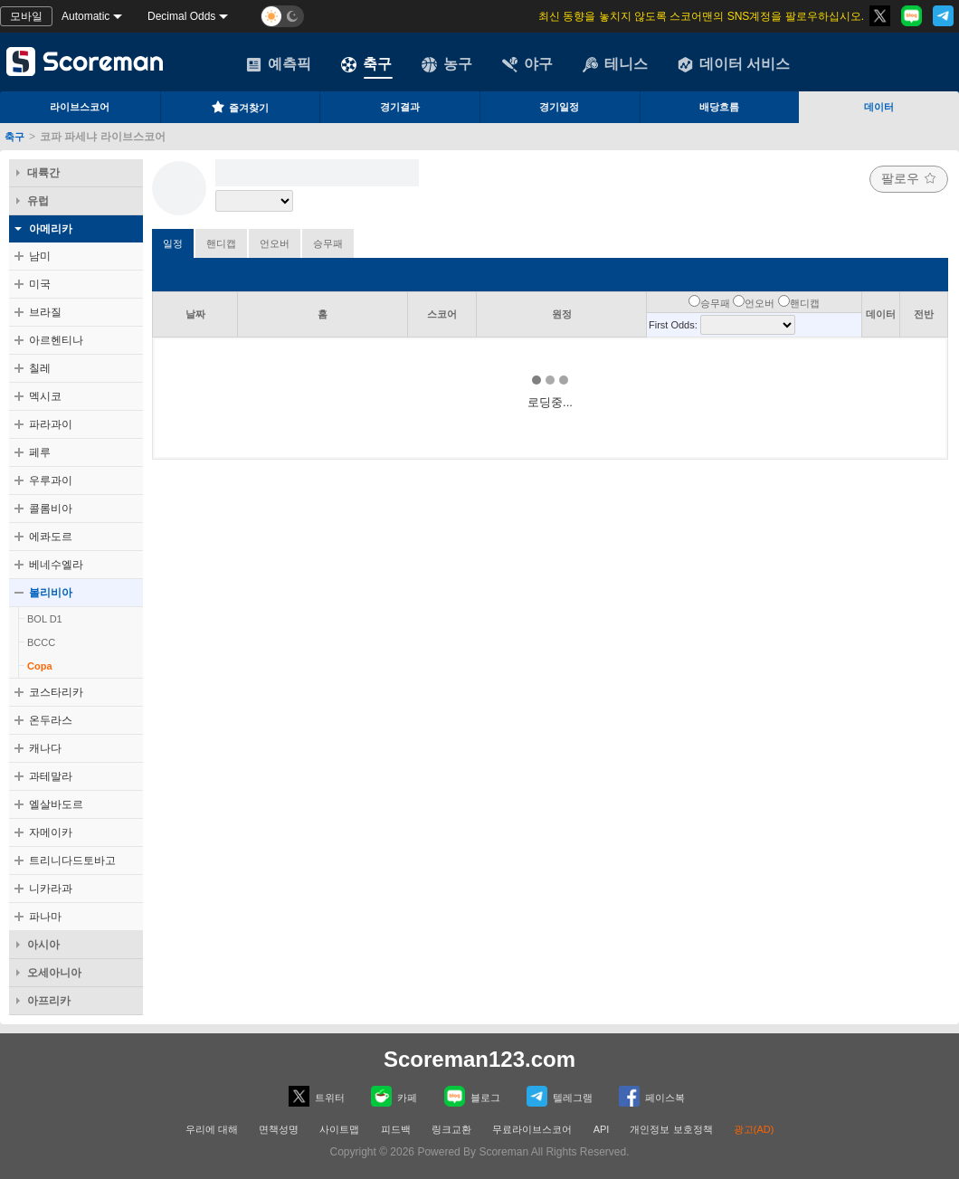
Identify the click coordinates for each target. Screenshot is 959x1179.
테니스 (615, 64)
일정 (173, 243)
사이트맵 (339, 1129)
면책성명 (279, 1129)
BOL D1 (44, 618)
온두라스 (50, 720)
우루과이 (50, 480)
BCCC (41, 642)
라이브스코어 (79, 106)
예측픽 (278, 64)
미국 (40, 284)
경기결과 (400, 106)
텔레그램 (560, 1096)
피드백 (396, 1129)
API (602, 1129)
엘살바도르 (56, 804)
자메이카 (50, 832)
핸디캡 (221, 243)
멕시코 (45, 396)
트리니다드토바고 (72, 860)
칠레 (40, 368)
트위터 (317, 1096)
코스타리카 (56, 692)
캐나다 (45, 748)
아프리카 (49, 1000)
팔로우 (908, 178)
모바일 (26, 16)
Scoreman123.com (479, 1059)
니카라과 (50, 888)
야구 (527, 64)
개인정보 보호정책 (671, 1129)
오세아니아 (54, 972)
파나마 (45, 916)
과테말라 (50, 776)
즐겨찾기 (240, 107)
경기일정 (559, 106)
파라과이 (50, 424)
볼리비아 (50, 592)
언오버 (275, 243)
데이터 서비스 (734, 64)
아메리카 (50, 229)
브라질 (45, 312)
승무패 (328, 243)
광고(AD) (754, 1129)
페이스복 (652, 1096)
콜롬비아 (50, 508)
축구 (366, 64)
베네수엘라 (56, 564)
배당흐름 (719, 106)
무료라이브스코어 (532, 1129)
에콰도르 (50, 536)
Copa (39, 666)
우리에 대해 (211, 1129)
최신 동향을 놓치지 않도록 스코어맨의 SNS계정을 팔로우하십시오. (701, 16)
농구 (447, 64)
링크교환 (451, 1129)
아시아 (43, 944)
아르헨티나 (56, 340)
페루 (40, 452)
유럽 (38, 201)
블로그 (472, 1096)
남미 (40, 256)
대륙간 (43, 172)
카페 (394, 1096)
